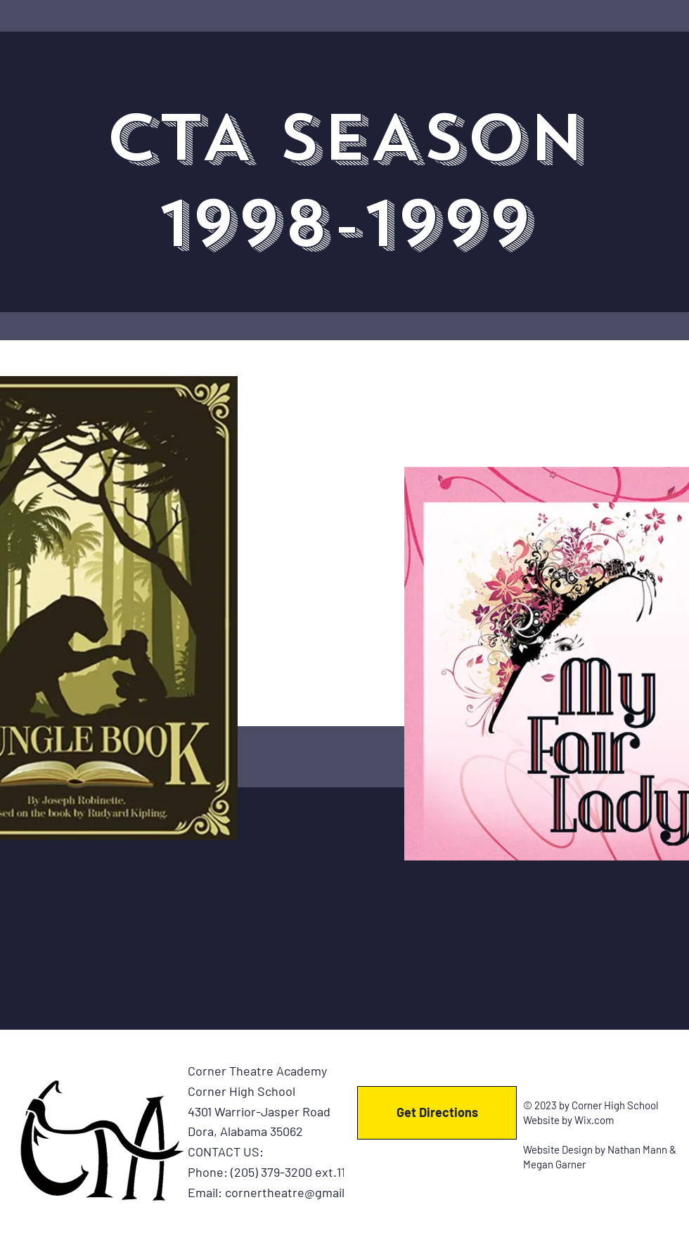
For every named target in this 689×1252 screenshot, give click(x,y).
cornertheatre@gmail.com (298, 1192)
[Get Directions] (437, 1113)
